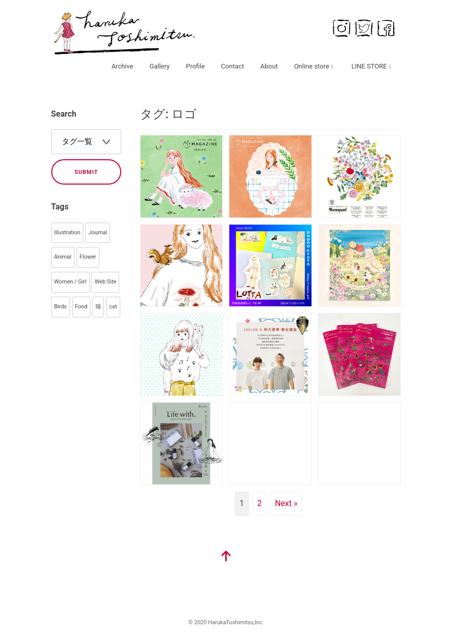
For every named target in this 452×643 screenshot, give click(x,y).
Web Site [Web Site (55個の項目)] (105, 281)
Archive (122, 66)
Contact (232, 66)
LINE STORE (369, 66)
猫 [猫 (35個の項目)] (98, 306)
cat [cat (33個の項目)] (113, 306)
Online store (311, 66)
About (269, 66)
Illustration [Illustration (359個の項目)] (67, 232)
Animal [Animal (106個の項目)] (63, 257)
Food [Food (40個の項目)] (81, 306)
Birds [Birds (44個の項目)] (60, 306)
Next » (286, 503)
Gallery (160, 66)
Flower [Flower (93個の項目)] (88, 257)
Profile (195, 66)
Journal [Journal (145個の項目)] (97, 232)
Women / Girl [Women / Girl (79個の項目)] (70, 281)
